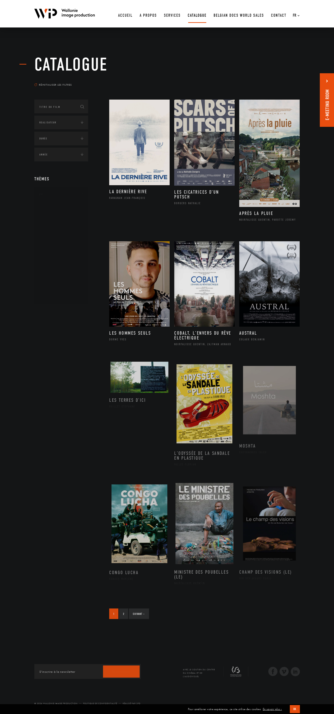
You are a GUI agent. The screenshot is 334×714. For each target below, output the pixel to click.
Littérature (52, 244)
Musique (50, 252)
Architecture (53, 208)
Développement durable (61, 339)
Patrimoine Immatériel (61, 259)
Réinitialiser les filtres (53, 84)
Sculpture (51, 288)
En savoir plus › (272, 709)
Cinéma (49, 230)
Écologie (45, 325)
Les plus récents (288, 80)
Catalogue (71, 64)
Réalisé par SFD (132, 703)
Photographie (54, 281)
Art (41, 194)
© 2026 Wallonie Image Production (56, 703)
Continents (47, 311)
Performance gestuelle (61, 273)
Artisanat (51, 215)
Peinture (50, 266)
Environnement (55, 346)
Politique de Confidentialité (100, 703)
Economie (45, 362)
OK (294, 709)
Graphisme (51, 237)
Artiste (49, 222)
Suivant (138, 614)
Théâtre (49, 295)
